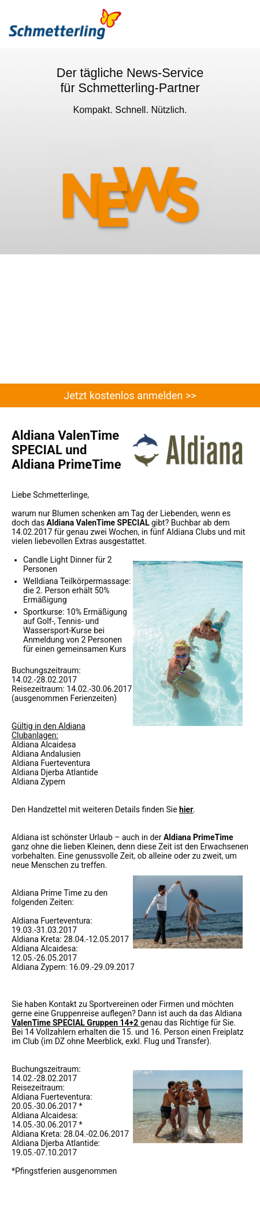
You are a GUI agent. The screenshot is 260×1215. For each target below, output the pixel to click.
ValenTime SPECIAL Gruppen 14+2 (75, 1022)
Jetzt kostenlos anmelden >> (130, 395)
